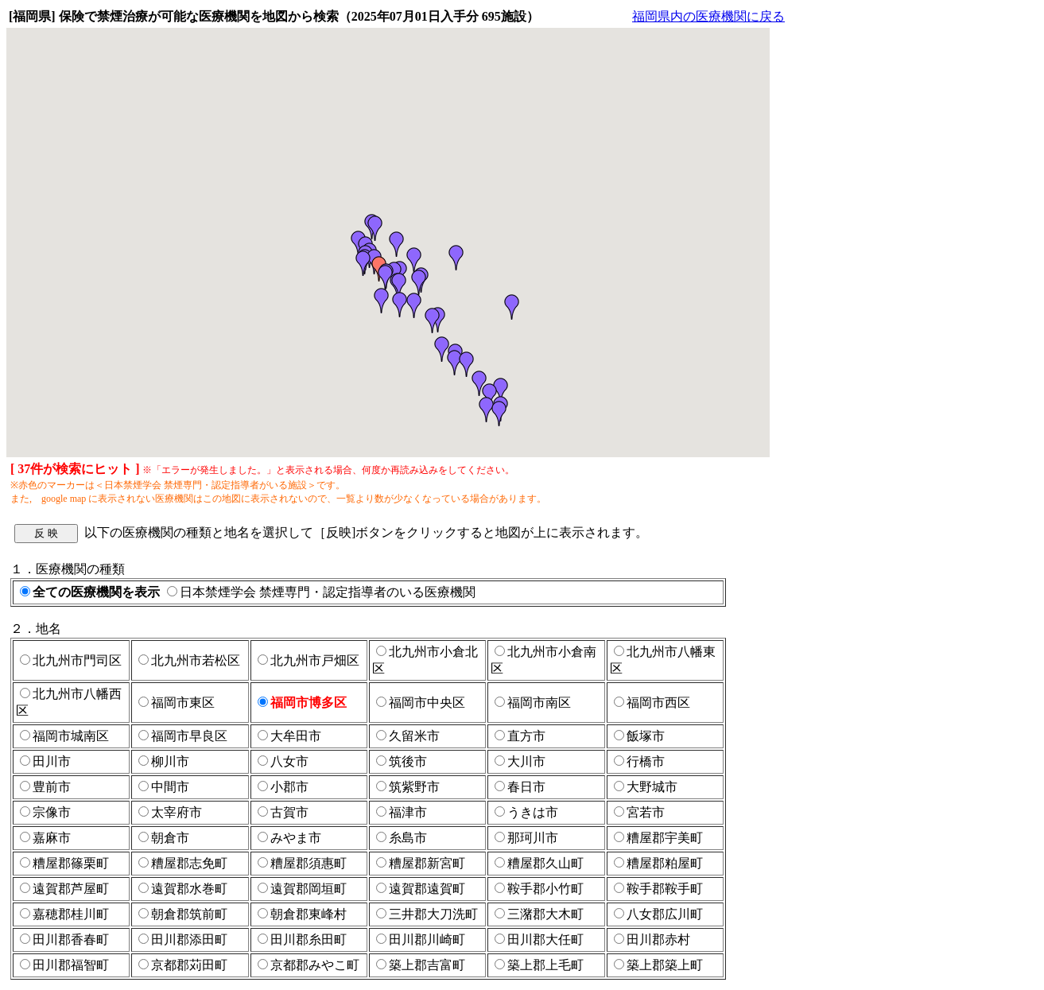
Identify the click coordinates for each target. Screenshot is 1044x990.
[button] (363, 263)
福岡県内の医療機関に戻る (708, 16)
